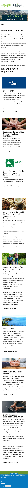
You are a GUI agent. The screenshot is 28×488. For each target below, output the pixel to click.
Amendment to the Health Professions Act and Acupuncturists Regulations (13, 215)
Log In (9, 16)
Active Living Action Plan (13, 267)
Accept (2, 485)
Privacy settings (14, 473)
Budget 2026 (8, 91)
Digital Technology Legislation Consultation (13, 416)
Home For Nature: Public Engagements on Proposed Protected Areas (13, 174)
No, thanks (8, 485)
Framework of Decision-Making (13, 373)
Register (19, 16)
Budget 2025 (8, 329)
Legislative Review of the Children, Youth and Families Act (13, 134)
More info (3, 483)
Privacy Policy (4, 474)
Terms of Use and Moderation (18, 474)
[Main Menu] (26, 5)
